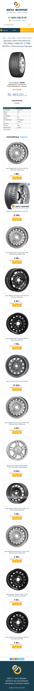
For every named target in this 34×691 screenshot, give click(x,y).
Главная (4, 37)
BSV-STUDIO (22, 687)
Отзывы (17, 103)
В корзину (17, 178)
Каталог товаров (11, 37)
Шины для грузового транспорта (24, 37)
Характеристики (17, 100)
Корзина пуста (28, 30)
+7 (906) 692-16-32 (17, 17)
